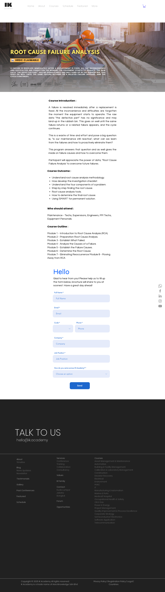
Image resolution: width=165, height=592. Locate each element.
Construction (101, 472)
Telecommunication (105, 522)
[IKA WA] (160, 286)
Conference (63, 461)
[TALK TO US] (38, 432)
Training (60, 464)
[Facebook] (160, 291)
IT (95, 487)
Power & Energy (102, 505)
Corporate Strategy (104, 514)
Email (56, 308)
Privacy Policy (100, 581)
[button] (144, 6)
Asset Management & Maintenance (112, 461)
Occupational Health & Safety (109, 499)
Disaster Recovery (104, 475)
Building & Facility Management (110, 467)
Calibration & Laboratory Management (114, 470)
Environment (101, 481)
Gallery (20, 484)
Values (60, 475)
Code (56, 323)
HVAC (97, 484)
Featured (21, 496)
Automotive (100, 464)
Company (58, 338)
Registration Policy (116, 581)
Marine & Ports (101, 493)
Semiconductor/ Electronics (108, 516)
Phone (78, 323)
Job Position (59, 353)
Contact (61, 487)
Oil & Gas (99, 502)
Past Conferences (25, 490)
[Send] (80, 385)
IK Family (61, 481)
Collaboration (63, 467)
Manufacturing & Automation (109, 490)
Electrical (99, 478)
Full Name (58, 292)
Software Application (105, 519)
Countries (113, 584)
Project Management (105, 508)
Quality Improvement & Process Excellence (116, 511)
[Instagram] (160, 301)
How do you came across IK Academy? (69, 368)
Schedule (21, 502)
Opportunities (63, 507)
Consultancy (63, 470)
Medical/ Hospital (103, 496)
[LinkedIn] (160, 296)
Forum (60, 501)
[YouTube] (160, 306)
